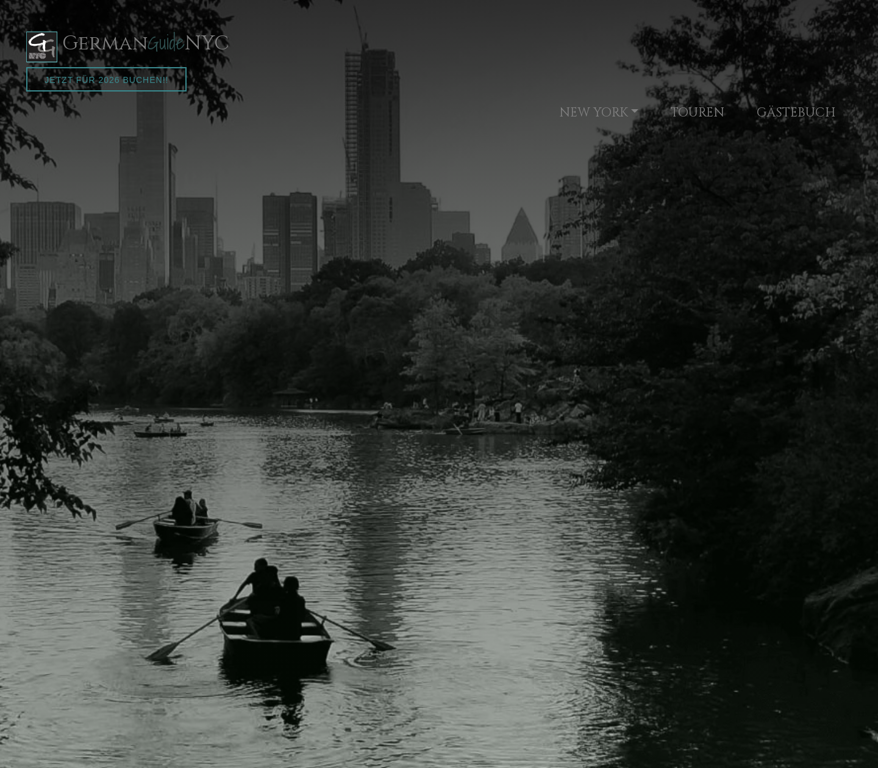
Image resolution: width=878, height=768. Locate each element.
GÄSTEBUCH (796, 112)
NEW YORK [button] (593, 112)
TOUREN (697, 112)
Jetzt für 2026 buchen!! (106, 80)
